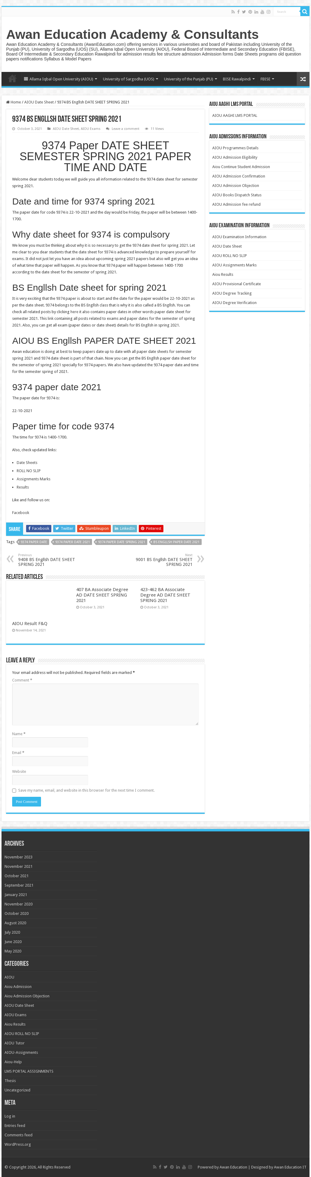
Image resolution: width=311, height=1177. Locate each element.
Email (18, 752)
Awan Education (233, 1167)
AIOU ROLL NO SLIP (229, 255)
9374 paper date (34, 542)
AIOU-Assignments (21, 1052)
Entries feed (15, 1125)
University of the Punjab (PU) (188, 79)
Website (19, 771)
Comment (22, 680)
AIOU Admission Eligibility (234, 157)
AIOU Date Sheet (39, 102)
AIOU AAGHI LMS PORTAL (234, 115)
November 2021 (18, 866)
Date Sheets (27, 462)
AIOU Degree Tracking (232, 293)
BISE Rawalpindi (237, 79)
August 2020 (15, 923)
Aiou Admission (18, 986)
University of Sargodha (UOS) (128, 79)
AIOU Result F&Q (29, 623)
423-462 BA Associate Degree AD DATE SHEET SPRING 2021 (165, 595)
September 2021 (19, 885)
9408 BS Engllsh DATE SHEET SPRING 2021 (49, 560)
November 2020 (18, 904)
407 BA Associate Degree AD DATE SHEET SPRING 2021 (102, 595)
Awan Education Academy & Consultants (132, 34)
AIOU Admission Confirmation (238, 176)
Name (19, 734)
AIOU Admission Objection (235, 185)
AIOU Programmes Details (235, 148)
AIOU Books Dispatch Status (236, 195)
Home (12, 78)
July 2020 (12, 932)
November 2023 (18, 857)
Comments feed (18, 1135)
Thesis (10, 1080)
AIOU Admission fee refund (236, 204)
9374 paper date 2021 (72, 542)
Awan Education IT (290, 1167)
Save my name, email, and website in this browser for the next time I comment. (86, 790)
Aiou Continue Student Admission (241, 166)
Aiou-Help (13, 1062)
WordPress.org (18, 1144)
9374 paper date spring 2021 (121, 542)
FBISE (265, 79)
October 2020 (17, 913)
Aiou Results (222, 274)
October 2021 (17, 876)
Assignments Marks (33, 479)
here (74, 311)
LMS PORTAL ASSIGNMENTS (29, 1071)
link (51, 318)
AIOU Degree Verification (234, 302)
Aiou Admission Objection (27, 996)
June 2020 (13, 941)
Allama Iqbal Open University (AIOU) (58, 79)
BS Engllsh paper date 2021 (176, 542)
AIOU (9, 977)
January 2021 (16, 894)
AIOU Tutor (15, 1043)
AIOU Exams (91, 129)
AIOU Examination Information (239, 237)
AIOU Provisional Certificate (236, 284)
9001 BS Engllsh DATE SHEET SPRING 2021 (161, 560)
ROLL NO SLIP (29, 470)
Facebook (20, 512)
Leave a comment (125, 129)
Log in (10, 1116)
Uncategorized (17, 1090)
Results (23, 487)
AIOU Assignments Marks (234, 265)
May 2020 (13, 951)
